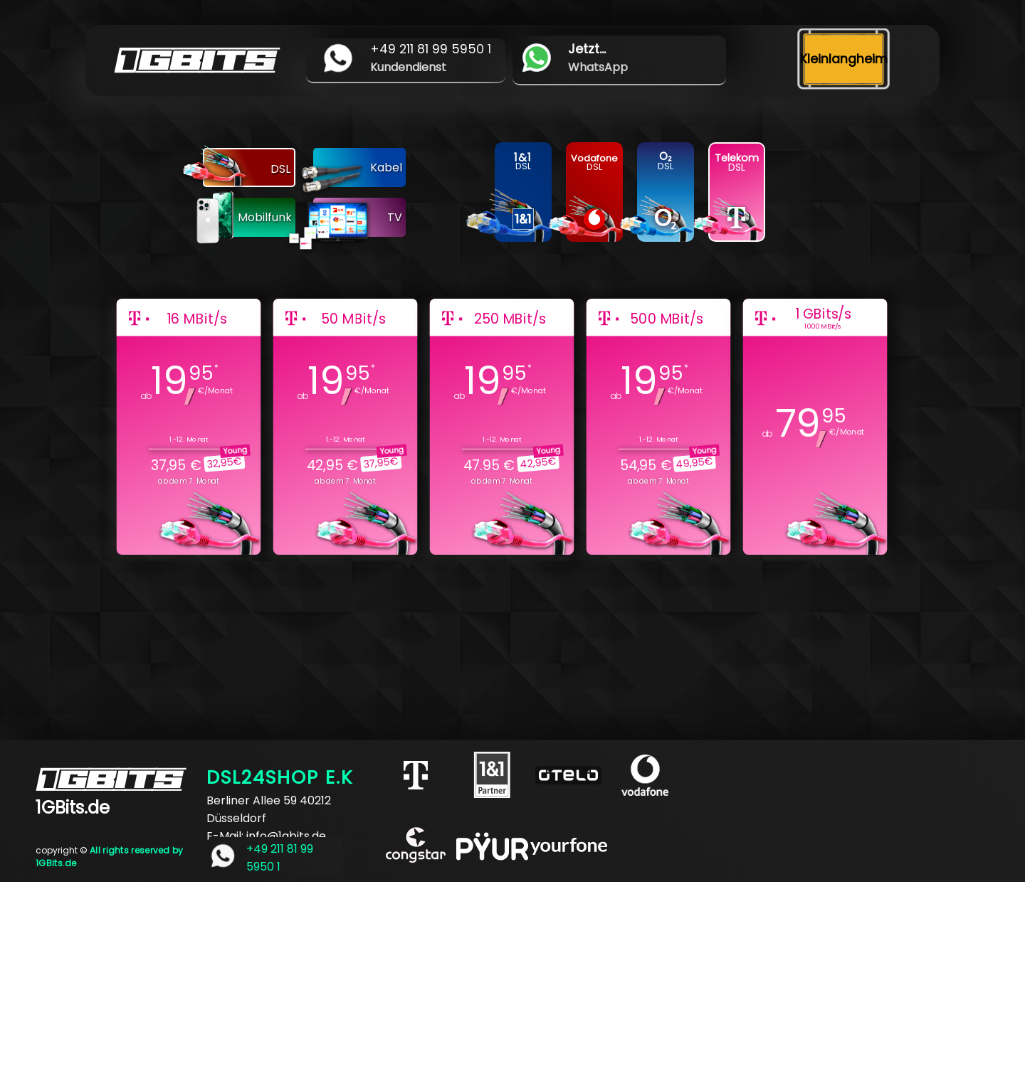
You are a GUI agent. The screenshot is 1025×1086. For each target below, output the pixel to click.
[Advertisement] (427, 981)
